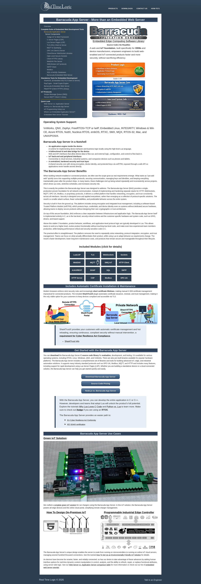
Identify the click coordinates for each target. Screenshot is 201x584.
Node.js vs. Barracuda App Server (56, 106)
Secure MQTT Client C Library (55, 97)
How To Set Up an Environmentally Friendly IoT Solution (118, 555)
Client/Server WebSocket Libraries (59, 53)
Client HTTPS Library (55, 59)
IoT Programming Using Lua (54, 109)
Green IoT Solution (54, 438)
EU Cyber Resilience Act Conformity (81, 420)
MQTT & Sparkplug (54, 48)
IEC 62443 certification (76, 424)
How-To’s (155, 9)
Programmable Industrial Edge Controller (129, 512)
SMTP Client (51, 67)
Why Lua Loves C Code (90, 406)
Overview (47, 26)
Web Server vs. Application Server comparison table (89, 565)
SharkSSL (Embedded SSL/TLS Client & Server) (62, 81)
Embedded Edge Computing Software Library (118, 41)
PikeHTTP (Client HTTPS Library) (56, 89)
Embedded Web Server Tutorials (56, 115)
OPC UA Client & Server (56, 51)
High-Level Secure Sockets (57, 56)
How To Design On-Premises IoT (66, 512)
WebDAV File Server (54, 61)
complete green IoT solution (65, 505)
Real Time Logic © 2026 (51, 579)
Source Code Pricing (100, 383)
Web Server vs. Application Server (56, 104)
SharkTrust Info (72, 341)
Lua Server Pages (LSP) (56, 42)
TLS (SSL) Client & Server (56, 45)
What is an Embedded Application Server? (59, 112)
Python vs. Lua (114, 406)
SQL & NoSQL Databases (56, 72)
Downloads (127, 9)
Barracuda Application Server (55, 32)
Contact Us (142, 9)
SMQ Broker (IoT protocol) (56, 64)
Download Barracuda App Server (100, 377)
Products (113, 9)
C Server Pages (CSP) (55, 40)
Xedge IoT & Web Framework (58, 37)
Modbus (50, 70)
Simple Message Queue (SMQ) (55, 94)
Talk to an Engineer (153, 580)
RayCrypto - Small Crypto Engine (56, 83)
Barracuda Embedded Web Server (59, 75)
